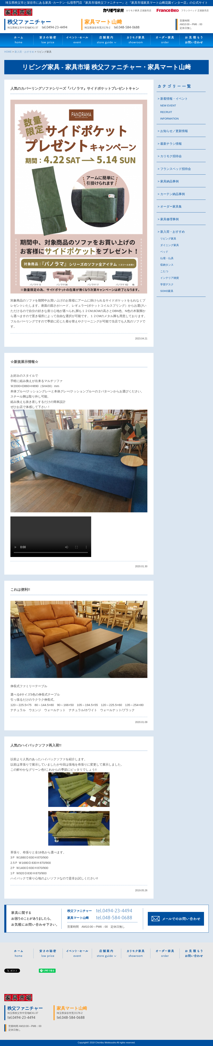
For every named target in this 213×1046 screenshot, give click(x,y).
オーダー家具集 (171, 206)
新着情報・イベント (174, 98)
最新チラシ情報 (171, 143)
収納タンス (167, 264)
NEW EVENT (168, 105)
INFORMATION (169, 118)
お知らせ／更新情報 (174, 131)
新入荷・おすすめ (172, 231)
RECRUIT (166, 112)
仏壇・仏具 (167, 258)
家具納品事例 (169, 181)
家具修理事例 (169, 219)
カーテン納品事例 (172, 194)
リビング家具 (168, 238)
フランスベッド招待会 (175, 169)
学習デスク (167, 284)
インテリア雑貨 (169, 277)
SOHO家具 (166, 291)
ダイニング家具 (169, 245)
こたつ (164, 271)
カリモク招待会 (171, 156)
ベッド (164, 251)
